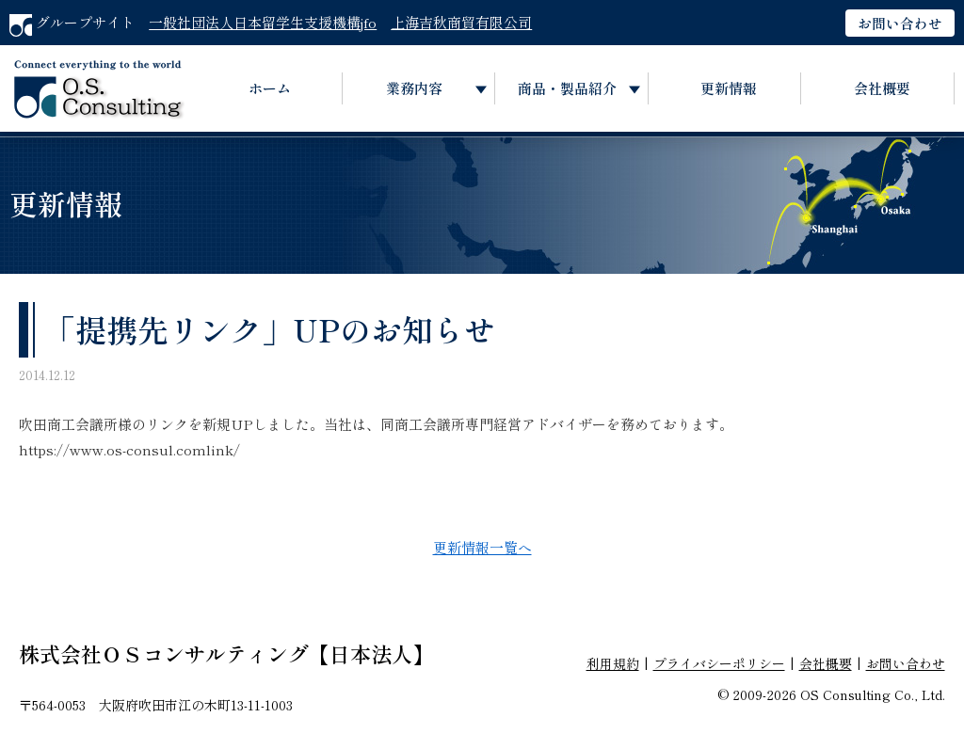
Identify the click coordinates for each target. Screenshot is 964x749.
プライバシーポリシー (719, 663)
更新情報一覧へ (482, 547)
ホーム (270, 88)
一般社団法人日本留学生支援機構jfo (263, 22)
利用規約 (612, 663)
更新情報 (728, 88)
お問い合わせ (900, 23)
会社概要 (882, 88)
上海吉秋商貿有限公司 (461, 22)
